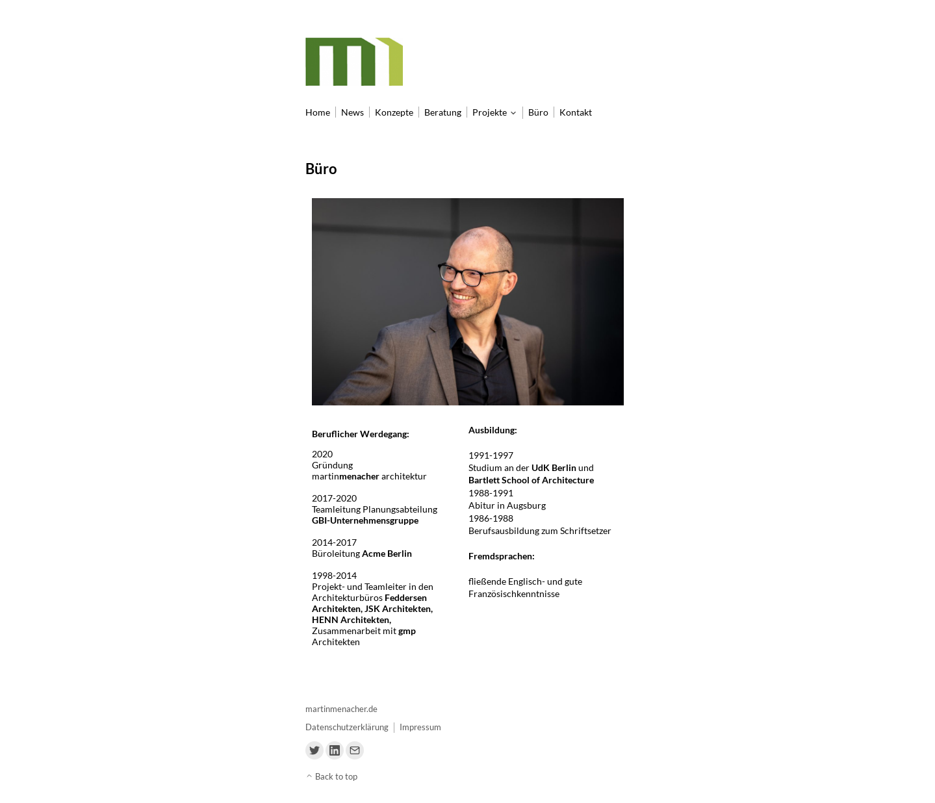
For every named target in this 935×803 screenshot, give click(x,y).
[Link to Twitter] (314, 750)
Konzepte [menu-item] (394, 112)
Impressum (420, 727)
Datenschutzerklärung (347, 727)
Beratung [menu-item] (442, 112)
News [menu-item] (352, 112)
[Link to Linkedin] (335, 750)
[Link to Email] (355, 750)
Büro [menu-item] (538, 112)
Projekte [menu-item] (489, 112)
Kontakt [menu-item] (575, 112)
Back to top (331, 777)
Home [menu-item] (317, 112)
